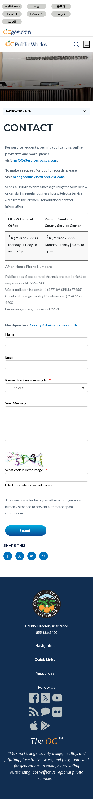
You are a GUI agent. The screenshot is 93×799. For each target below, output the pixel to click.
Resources (45, 673)
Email (9, 357)
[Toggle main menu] (86, 44)
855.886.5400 (46, 632)
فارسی (61, 14)
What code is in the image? (24, 470)
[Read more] (17, 32)
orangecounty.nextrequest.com (38, 177)
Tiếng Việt (36, 14)
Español (12, 14)
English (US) (12, 6)
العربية (12, 21)
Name (9, 334)
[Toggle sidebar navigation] (46, 111)
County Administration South (53, 325)
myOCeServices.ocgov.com (35, 160)
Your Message (15, 403)
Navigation (45, 646)
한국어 (61, 6)
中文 (36, 6)
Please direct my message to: (26, 380)
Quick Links (45, 660)
